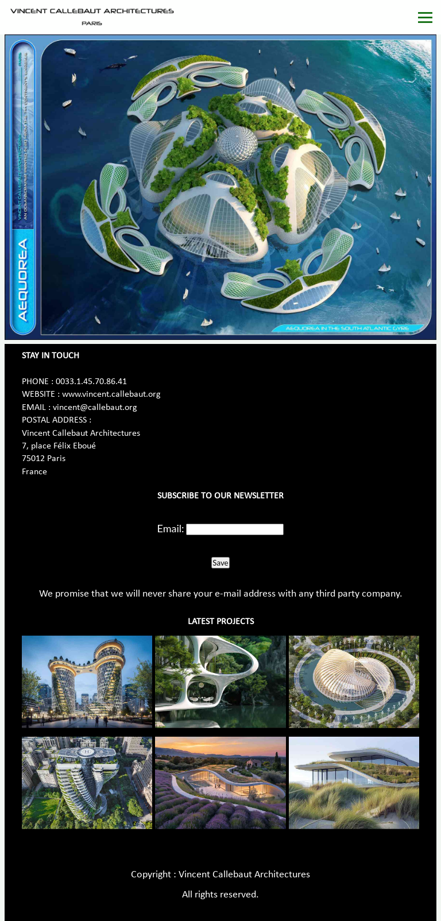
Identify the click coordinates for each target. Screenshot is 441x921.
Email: (170, 528)
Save (220, 562)
